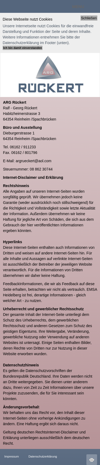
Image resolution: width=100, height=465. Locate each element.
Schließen (89, 18)
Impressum (11, 456)
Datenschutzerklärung (37, 456)
